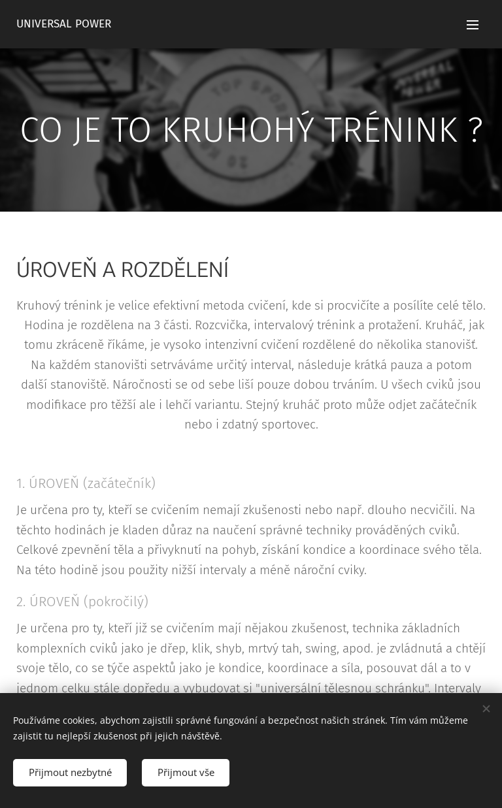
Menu (472, 24)
